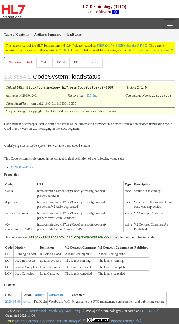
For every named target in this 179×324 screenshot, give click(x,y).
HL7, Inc (91, 95)
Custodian (55, 294)
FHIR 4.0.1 (147, 310)
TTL (77, 62)
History (93, 62)
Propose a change (124, 320)
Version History (69, 320)
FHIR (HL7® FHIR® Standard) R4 (120, 45)
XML (44, 62)
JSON (61, 62)
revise (26, 301)
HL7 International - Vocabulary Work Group (51, 310)
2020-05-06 (13, 301)
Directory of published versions (148, 50)
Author (39, 294)
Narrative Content (20, 62)
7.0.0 (62, 50)
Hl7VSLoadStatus (23, 167)
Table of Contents (26, 320)
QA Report (47, 320)
